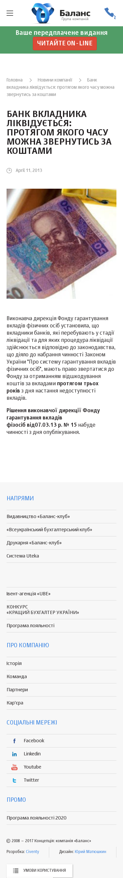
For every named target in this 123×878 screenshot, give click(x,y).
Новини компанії (55, 80)
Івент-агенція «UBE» (29, 593)
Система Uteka (23, 556)
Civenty (32, 852)
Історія (14, 663)
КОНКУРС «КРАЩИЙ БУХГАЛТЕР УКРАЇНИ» (43, 610)
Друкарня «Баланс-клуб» (34, 542)
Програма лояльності (30, 625)
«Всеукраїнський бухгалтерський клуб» (49, 529)
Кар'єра (15, 702)
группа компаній (61, 13)
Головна (15, 80)
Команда (17, 676)
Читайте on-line (64, 43)
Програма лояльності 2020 (37, 818)
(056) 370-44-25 (110, 13)
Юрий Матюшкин (90, 852)
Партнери (17, 689)
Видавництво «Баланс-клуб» (38, 516)
